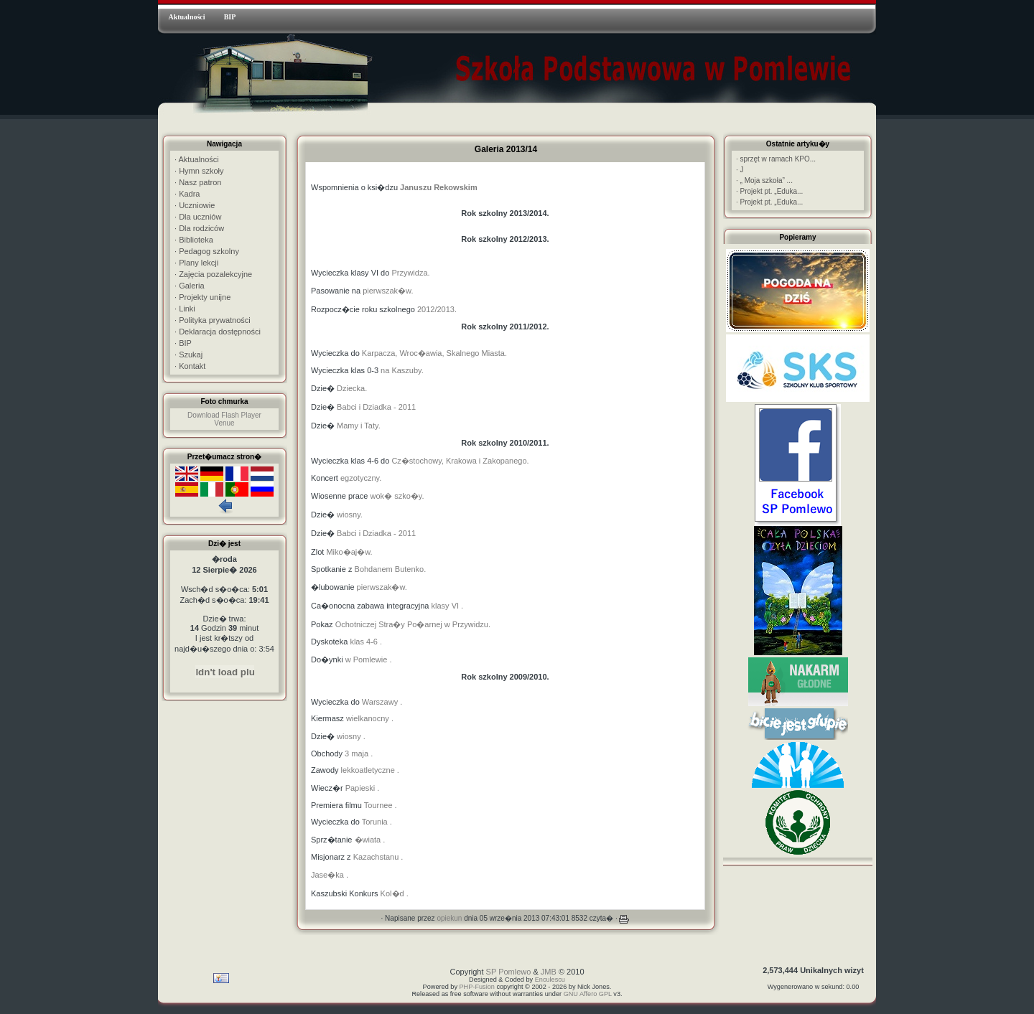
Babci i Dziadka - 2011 (376, 407)
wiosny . (351, 736)
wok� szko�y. (397, 496)
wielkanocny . (369, 718)
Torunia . (377, 821)
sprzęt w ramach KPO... (776, 159)
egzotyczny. (360, 478)
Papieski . (361, 788)
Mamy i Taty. (359, 425)
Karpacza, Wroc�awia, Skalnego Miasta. (434, 353)
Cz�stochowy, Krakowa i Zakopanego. (459, 460)
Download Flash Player (224, 415)
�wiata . (370, 839)
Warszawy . (382, 702)
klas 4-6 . (366, 641)
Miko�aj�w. (349, 552)
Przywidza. (410, 272)
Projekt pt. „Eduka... (769, 191)
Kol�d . (395, 893)
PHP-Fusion (477, 986)
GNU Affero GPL (588, 993)
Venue (224, 423)
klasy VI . (448, 605)
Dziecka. (352, 388)
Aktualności (186, 17)
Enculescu (550, 979)
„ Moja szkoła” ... (764, 180)
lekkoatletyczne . (370, 770)
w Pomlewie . (368, 659)
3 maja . (359, 753)
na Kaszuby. (402, 370)
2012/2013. (437, 309)
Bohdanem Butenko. (391, 569)
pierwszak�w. (388, 290)
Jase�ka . (329, 874)
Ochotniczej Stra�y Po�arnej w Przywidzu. (412, 624)
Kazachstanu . (378, 857)
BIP (230, 17)
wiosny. (350, 514)
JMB (548, 971)
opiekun (449, 918)
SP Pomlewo (508, 971)
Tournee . (379, 805)
